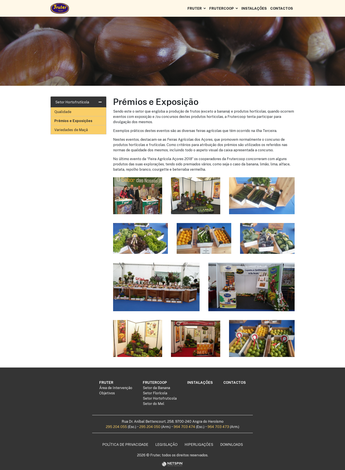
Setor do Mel (153, 403)
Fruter (194, 8)
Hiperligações (199, 444)
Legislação (166, 444)
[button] (205, 8)
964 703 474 (184, 426)
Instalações (254, 8)
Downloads (231, 444)
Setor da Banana (156, 388)
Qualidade (62, 112)
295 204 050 (149, 426)
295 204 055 (116, 426)
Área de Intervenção (115, 388)
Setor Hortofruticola (160, 398)
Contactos (281, 8)
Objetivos (107, 393)
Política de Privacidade (125, 444)
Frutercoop (221, 8)
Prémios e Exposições (73, 121)
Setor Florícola (155, 393)
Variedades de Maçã (71, 130)
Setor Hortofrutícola (72, 102)
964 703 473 (218, 426)
